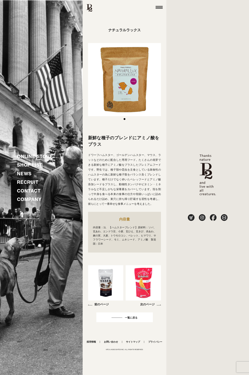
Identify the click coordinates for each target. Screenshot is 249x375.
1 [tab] (124, 119)
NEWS (24, 174)
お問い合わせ (111, 341)
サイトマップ (133, 341)
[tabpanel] (124, 79)
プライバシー (155, 341)
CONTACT (29, 191)
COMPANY (29, 199)
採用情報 (91, 341)
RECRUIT (28, 182)
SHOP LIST (29, 165)
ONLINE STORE (35, 156)
